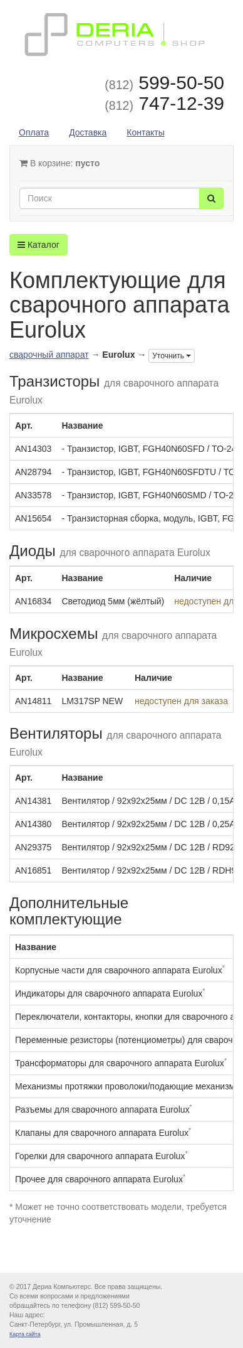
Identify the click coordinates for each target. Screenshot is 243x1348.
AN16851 (33, 870)
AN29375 (33, 847)
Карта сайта (25, 1334)
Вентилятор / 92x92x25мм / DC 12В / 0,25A (148, 824)
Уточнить (171, 355)
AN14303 (33, 449)
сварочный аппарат (49, 355)
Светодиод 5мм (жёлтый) (112, 601)
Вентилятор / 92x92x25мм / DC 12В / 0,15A (148, 801)
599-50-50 (164, 82)
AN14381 (33, 801)
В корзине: (59, 163)
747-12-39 (164, 103)
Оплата (34, 132)
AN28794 (33, 472)
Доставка (87, 132)
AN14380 (33, 824)
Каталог (38, 245)
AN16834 (33, 601)
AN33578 (33, 495)
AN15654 (33, 518)
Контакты (145, 132)
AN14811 (33, 701)
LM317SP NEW (92, 701)
